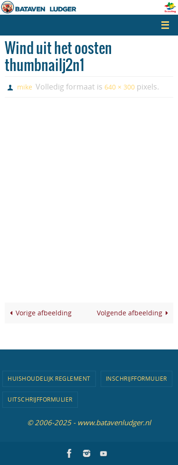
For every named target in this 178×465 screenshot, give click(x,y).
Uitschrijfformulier (40, 399)
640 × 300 (119, 86)
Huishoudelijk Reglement (49, 378)
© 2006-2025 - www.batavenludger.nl (89, 422)
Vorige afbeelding (39, 313)
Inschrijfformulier (136, 378)
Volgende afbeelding (134, 313)
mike (24, 86)
